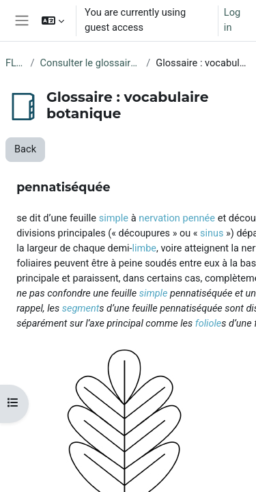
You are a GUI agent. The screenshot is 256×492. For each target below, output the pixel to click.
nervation (159, 218)
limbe (144, 248)
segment (81, 308)
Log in (232, 19)
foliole (208, 323)
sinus (211, 233)
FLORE (15, 63)
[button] (53, 20)
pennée (199, 218)
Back (25, 149)
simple (113, 218)
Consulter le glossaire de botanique (90, 63)
